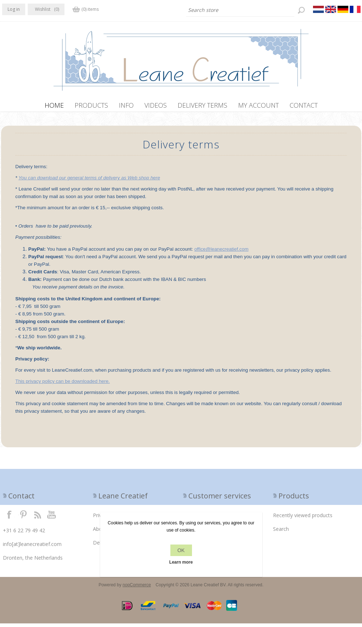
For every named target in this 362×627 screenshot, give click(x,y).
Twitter (23, 518)
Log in (14, 9)
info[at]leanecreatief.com (32, 547)
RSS (37, 518)
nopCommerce (136, 588)
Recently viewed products (302, 518)
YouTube (52, 518)
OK (180, 550)
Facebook (9, 518)
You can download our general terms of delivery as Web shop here (89, 181)
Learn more (181, 562)
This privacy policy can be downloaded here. (62, 385)
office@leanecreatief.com (221, 252)
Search (281, 532)
